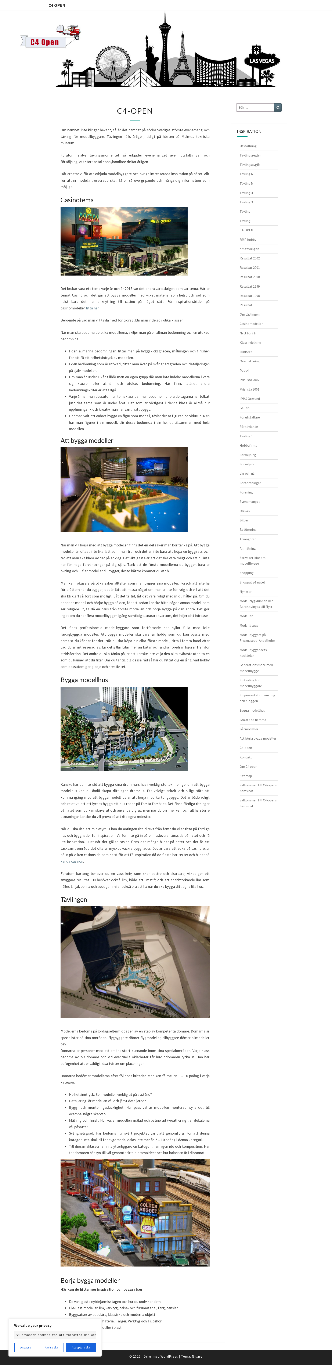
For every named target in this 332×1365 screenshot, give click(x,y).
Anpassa (25, 1347)
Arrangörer (248, 539)
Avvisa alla (51, 1347)
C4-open (246, 748)
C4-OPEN (246, 230)
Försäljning (248, 455)
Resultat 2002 (250, 258)
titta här (92, 308)
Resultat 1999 (250, 286)
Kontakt (246, 757)
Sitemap (246, 776)
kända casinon (72, 861)
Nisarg (197, 1356)
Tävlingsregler (250, 155)
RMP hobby (248, 239)
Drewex (245, 511)
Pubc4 (244, 370)
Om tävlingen (250, 314)
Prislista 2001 (249, 389)
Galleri (244, 408)
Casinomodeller (251, 324)
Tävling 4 (246, 193)
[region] (55, 1338)
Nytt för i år (248, 333)
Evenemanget (250, 501)
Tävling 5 (246, 183)
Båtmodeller (249, 729)
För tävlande (249, 426)
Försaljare (247, 464)
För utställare (250, 417)
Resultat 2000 (250, 277)
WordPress (169, 1356)
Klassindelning (250, 342)
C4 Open (56, 5)
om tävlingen (249, 249)
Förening (246, 492)
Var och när (248, 473)
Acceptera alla (81, 1347)
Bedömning (248, 529)
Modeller (246, 616)
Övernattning (250, 361)
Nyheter (246, 591)
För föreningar (250, 483)
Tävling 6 (246, 174)
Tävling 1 (246, 436)
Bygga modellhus (252, 710)
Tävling (245, 211)
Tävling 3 (246, 202)
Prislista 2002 (249, 380)
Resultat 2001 (250, 267)
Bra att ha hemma (253, 720)
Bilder (244, 520)
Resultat (246, 305)
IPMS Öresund (250, 398)
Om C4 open (248, 766)
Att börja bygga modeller (258, 738)
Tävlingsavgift (250, 164)
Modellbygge (249, 625)
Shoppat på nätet (252, 582)
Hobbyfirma (248, 445)
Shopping (247, 573)
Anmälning (248, 548)
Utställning (248, 146)
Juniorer (246, 352)
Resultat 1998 (250, 296)
